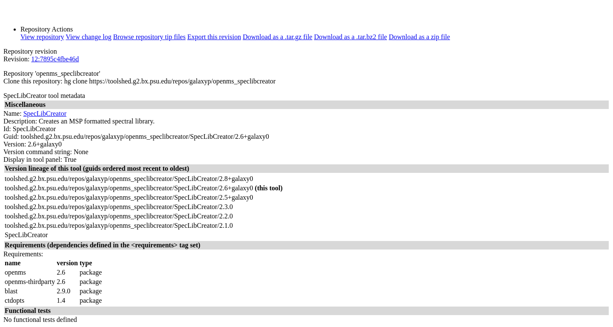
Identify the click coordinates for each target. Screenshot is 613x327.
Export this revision (214, 36)
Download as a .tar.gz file (277, 36)
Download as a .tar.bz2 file (350, 36)
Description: (20, 121)
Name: (12, 113)
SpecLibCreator (44, 113)
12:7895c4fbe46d (55, 59)
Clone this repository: (33, 81)
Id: (7, 128)
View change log (88, 36)
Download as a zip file (419, 36)
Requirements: (23, 254)
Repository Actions (46, 29)
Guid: (11, 136)
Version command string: (37, 151)
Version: (14, 144)
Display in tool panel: (32, 159)
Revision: (16, 59)
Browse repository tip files (149, 36)
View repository (42, 36)
